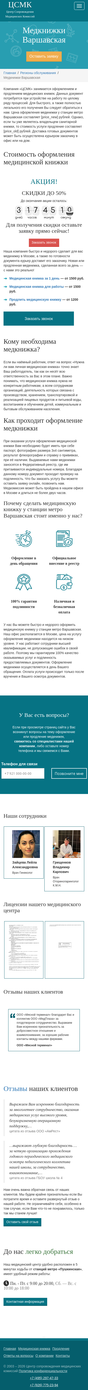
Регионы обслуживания (38, 73)
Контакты (63, 1356)
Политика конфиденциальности (43, 1371)
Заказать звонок (44, 242)
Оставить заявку (43, 56)
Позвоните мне (69, 773)
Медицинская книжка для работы (36, 286)
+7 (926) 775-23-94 (44, 1385)
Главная (10, 73)
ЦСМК (20, 9)
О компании (44, 1356)
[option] (24, 852)
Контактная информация (25, 1301)
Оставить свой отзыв (22, 1222)
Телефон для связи (19, 764)
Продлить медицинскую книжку (35, 299)
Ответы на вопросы (18, 1356)
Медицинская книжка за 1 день (34, 278)
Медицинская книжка (34, 1349)
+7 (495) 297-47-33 (44, 1378)
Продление (60, 1349)
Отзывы (15, 1088)
